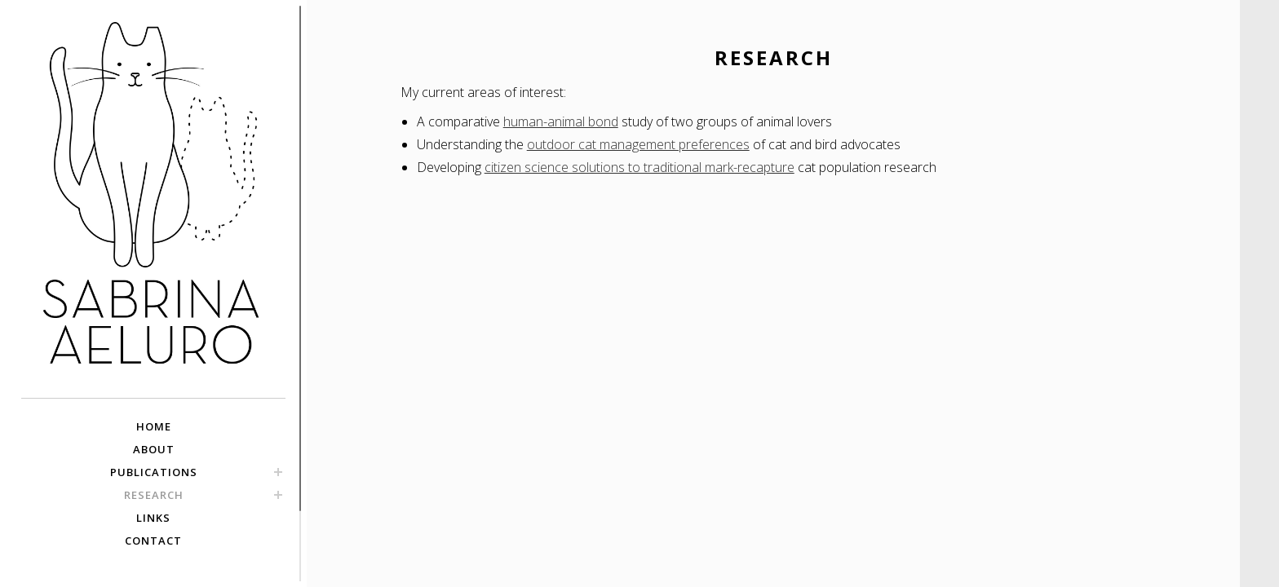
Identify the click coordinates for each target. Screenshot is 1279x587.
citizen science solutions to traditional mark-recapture (639, 167)
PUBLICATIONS (153, 472)
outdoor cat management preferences (638, 144)
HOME (153, 426)
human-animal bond (560, 121)
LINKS (153, 517)
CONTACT (153, 540)
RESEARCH (154, 495)
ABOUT (154, 449)
